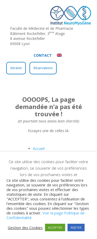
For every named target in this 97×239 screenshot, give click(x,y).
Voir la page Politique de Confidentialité (45, 215)
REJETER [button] (76, 227)
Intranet (16, 68)
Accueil (38, 148)
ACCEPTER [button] (55, 227)
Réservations (43, 68)
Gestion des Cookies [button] (25, 227)
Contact (43, 55)
